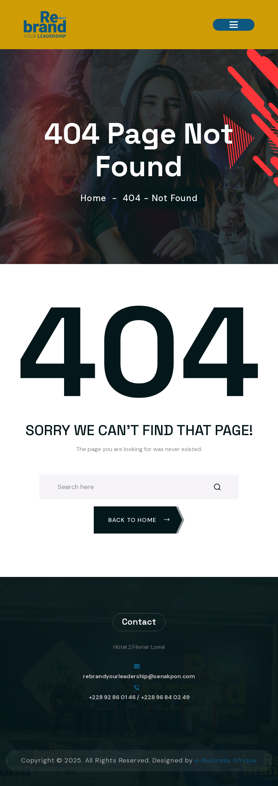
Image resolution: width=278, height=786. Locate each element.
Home (95, 198)
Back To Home (139, 520)
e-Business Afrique (226, 760)
